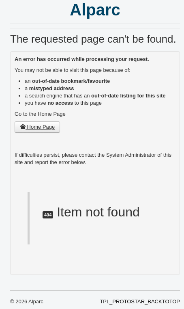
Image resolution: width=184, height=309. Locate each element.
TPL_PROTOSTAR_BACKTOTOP (140, 301)
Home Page (37, 127)
